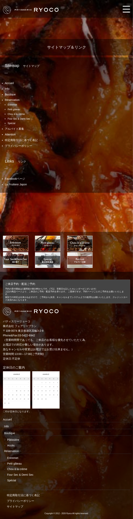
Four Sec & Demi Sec (19, 118)
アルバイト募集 (14, 128)
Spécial (11, 123)
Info (7, 88)
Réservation (12, 99)
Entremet (12, 104)
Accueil (9, 83)
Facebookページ (15, 178)
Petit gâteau (14, 109)
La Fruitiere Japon (16, 184)
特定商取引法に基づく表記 (21, 140)
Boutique (10, 94)
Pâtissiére (13, 439)
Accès (11, 445)
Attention (10, 134)
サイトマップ (15, 506)
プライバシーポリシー (18, 145)
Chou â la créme (16, 114)
